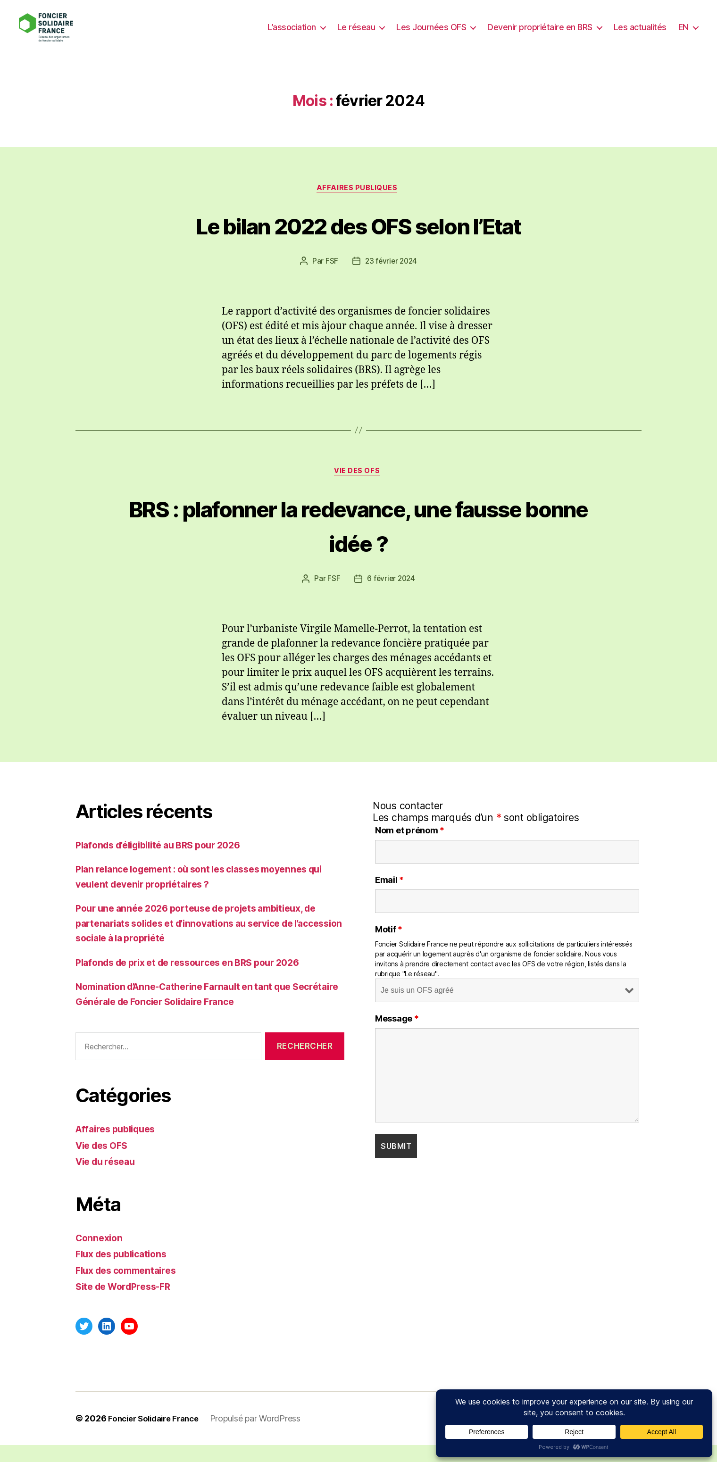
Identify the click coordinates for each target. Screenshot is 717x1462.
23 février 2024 (391, 277)
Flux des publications (125, 1271)
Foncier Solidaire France (157, 1435)
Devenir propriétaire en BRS (539, 34)
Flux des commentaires (130, 1287)
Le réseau (356, 34)
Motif (388, 946)
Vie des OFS (358, 488)
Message (397, 1035)
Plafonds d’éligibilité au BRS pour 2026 (166, 862)
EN (683, 34)
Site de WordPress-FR (127, 1303)
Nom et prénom (409, 847)
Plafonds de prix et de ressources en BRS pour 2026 (198, 979)
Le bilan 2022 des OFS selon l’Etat (358, 239)
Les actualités (640, 34)
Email (389, 897)
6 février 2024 (391, 595)
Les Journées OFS (431, 34)
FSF (330, 277)
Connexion (100, 1255)
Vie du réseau (108, 1178)
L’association (291, 34)
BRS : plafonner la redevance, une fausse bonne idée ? (358, 541)
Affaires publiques (359, 203)
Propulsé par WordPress (263, 1435)
